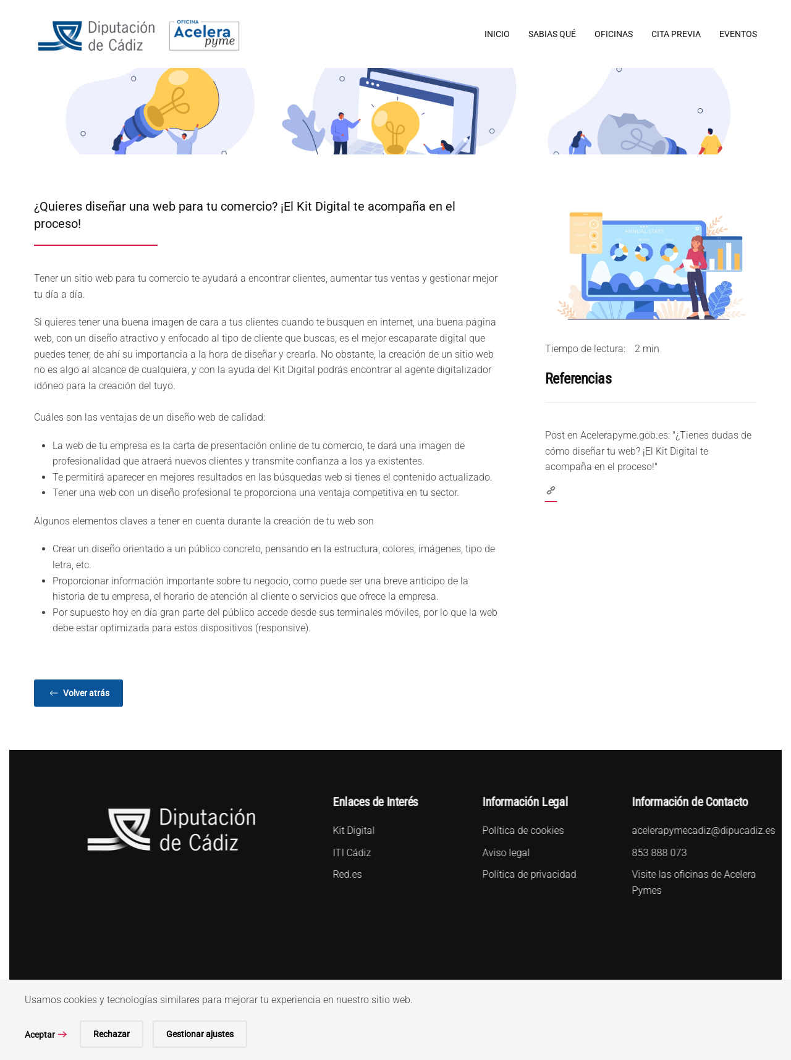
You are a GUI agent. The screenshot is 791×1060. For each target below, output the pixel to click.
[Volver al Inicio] (138, 34)
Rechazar (111, 1034)
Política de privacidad (528, 874)
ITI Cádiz (350, 853)
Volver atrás (78, 693)
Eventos (738, 34)
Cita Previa (676, 34)
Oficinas (613, 34)
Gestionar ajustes (200, 1034)
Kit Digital (352, 830)
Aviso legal (504, 853)
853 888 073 (657, 853)
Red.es (345, 874)
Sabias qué (552, 34)
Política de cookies (521, 830)
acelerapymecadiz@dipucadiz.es (702, 830)
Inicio (497, 34)
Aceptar (40, 1035)
